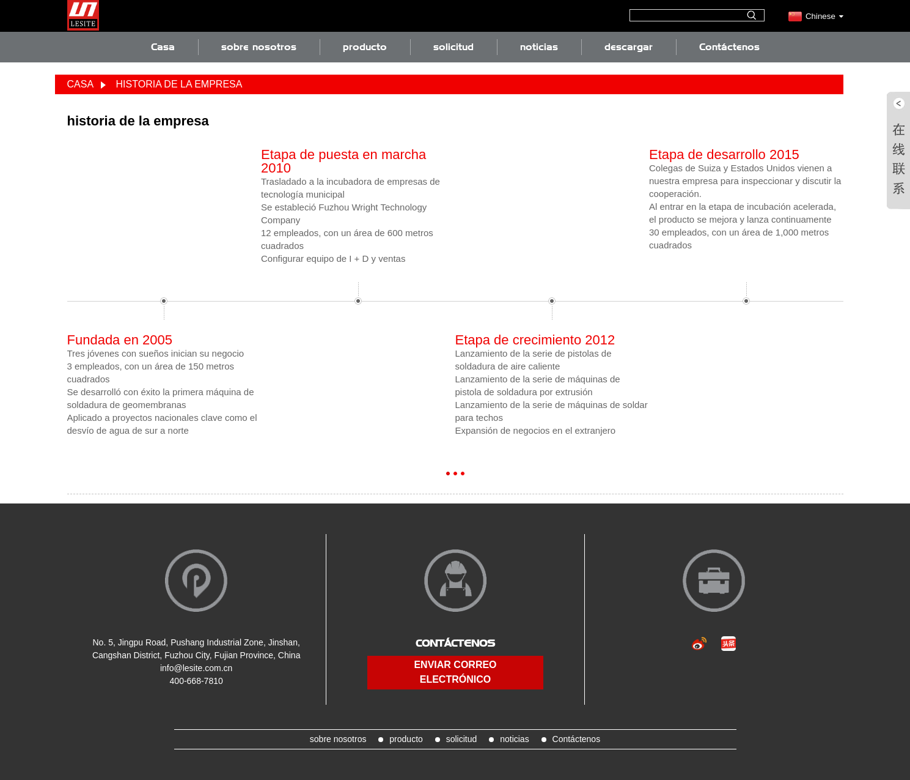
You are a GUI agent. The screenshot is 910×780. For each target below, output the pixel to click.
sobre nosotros (258, 47)
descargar (628, 47)
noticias (539, 47)
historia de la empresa (179, 84)
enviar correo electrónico (455, 672)
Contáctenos (729, 47)
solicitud (453, 47)
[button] (448, 473)
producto (365, 47)
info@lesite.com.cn (196, 668)
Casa (163, 47)
